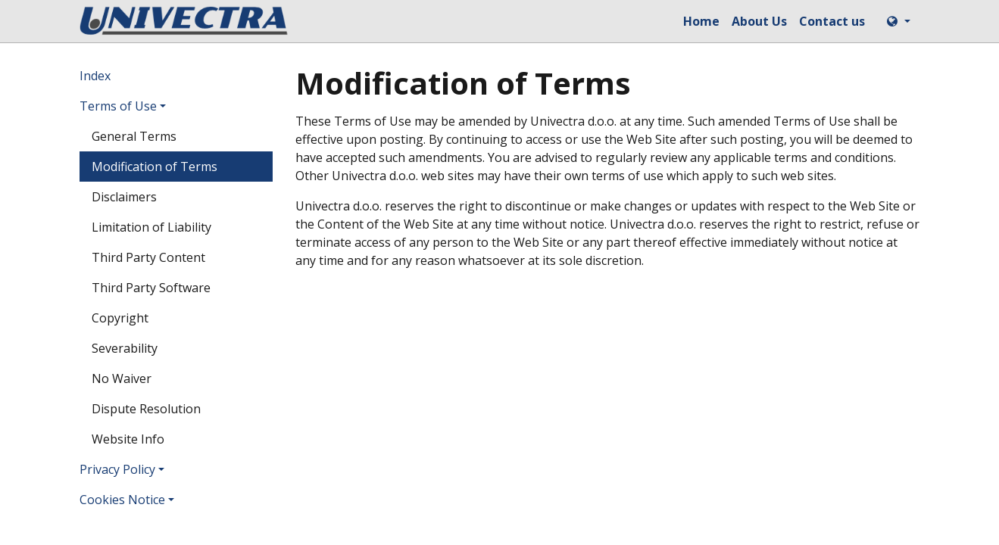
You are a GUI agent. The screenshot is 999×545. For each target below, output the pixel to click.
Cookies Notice (122, 499)
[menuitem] (701, 21)
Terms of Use (118, 106)
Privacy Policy (117, 469)
